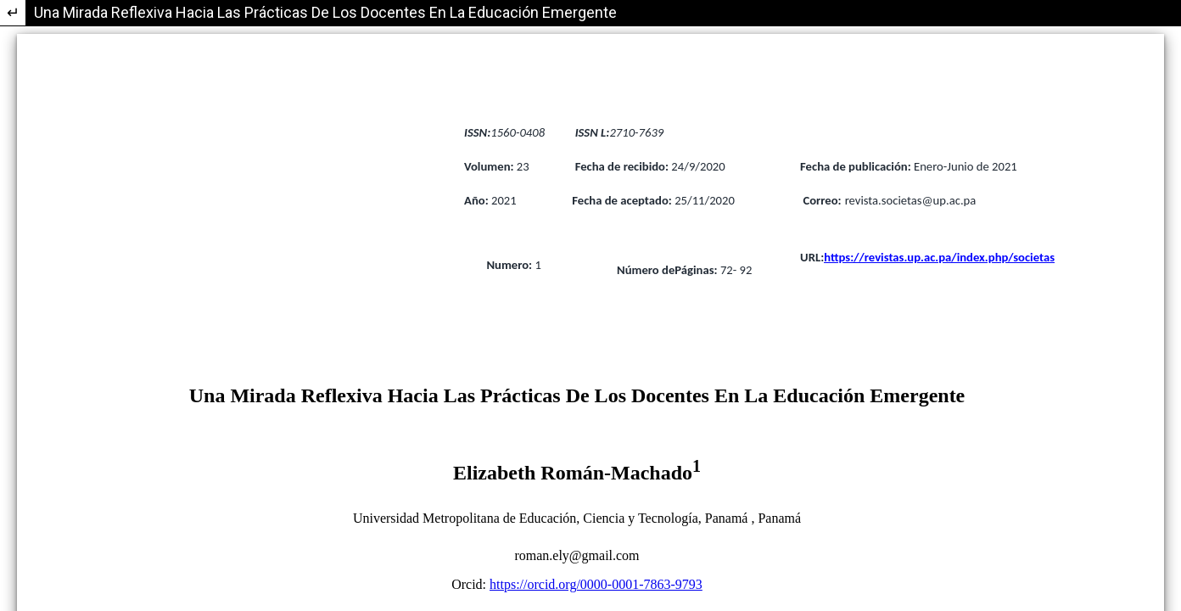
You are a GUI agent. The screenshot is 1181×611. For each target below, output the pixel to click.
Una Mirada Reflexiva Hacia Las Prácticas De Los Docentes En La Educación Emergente (325, 12)
